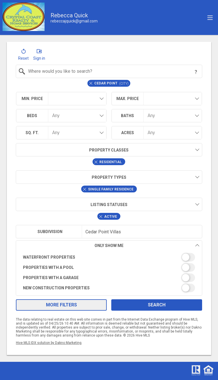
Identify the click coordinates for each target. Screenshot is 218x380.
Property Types (71, 177)
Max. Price (127, 98)
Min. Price (32, 98)
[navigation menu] (210, 17)
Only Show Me (147, 245)
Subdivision (49, 231)
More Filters (61, 305)
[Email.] (74, 21)
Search (156, 305)
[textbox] (112, 71)
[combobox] (109, 71)
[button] (23, 56)
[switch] (109, 257)
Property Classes (72, 150)
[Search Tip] (195, 71)
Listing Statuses (71, 204)
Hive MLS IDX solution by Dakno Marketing (48, 343)
